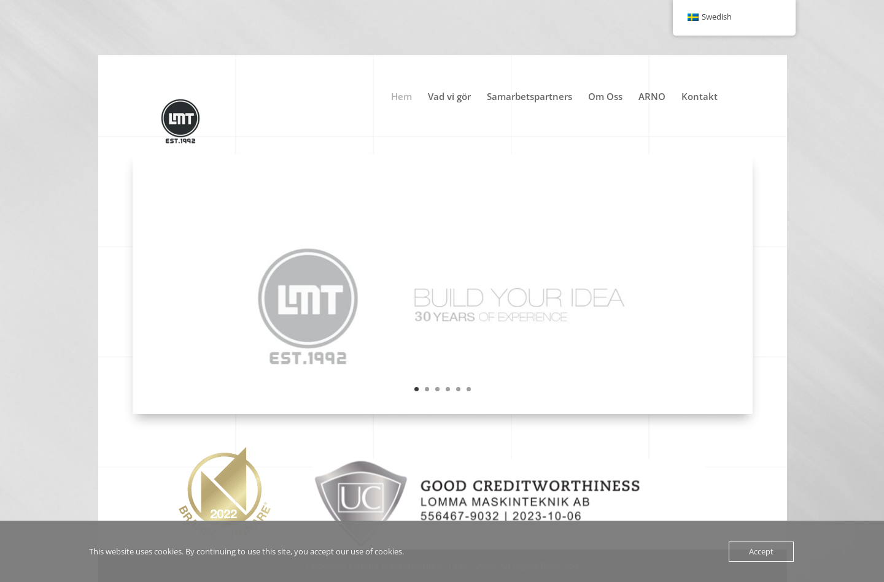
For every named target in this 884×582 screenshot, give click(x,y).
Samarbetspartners (529, 97)
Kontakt (699, 97)
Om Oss (605, 97)
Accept (761, 551)
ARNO (651, 97)
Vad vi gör (449, 97)
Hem (401, 97)
